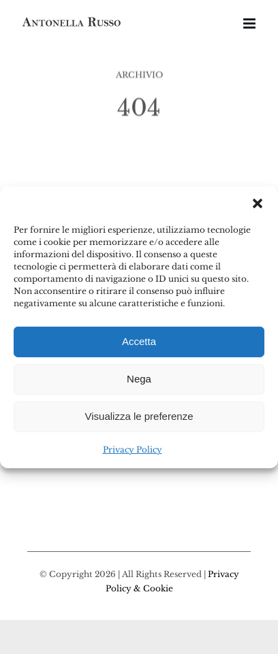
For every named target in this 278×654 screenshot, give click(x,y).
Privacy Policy (132, 449)
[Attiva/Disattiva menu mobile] (250, 23)
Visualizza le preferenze (139, 416)
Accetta (139, 341)
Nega (139, 379)
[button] (257, 203)
